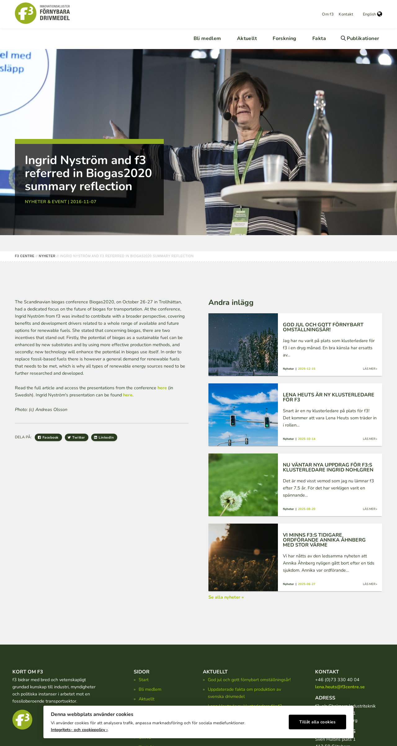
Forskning (285, 38)
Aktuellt (247, 38)
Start (144, 680)
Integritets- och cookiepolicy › (79, 727)
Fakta (319, 38)
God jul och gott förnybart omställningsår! (249, 680)
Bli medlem (207, 38)
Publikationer (363, 38)
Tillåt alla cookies (317, 720)
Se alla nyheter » (226, 597)
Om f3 (328, 14)
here (162, 388)
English (372, 14)
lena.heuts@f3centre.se (340, 687)
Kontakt (346, 14)
